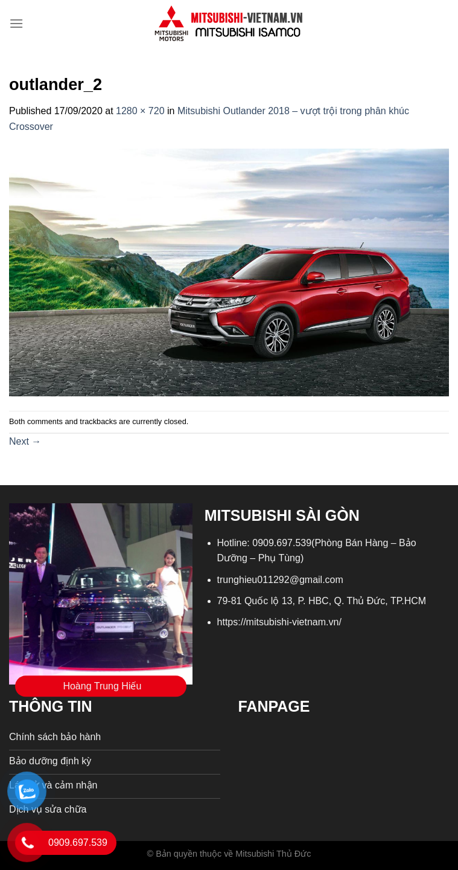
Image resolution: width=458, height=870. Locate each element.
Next (25, 441)
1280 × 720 (140, 111)
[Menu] (16, 23)
